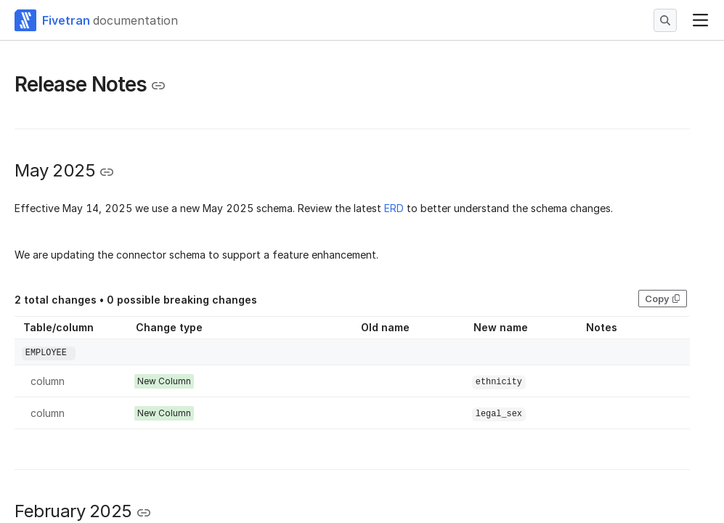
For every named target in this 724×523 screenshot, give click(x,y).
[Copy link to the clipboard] (158, 85)
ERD (394, 208)
